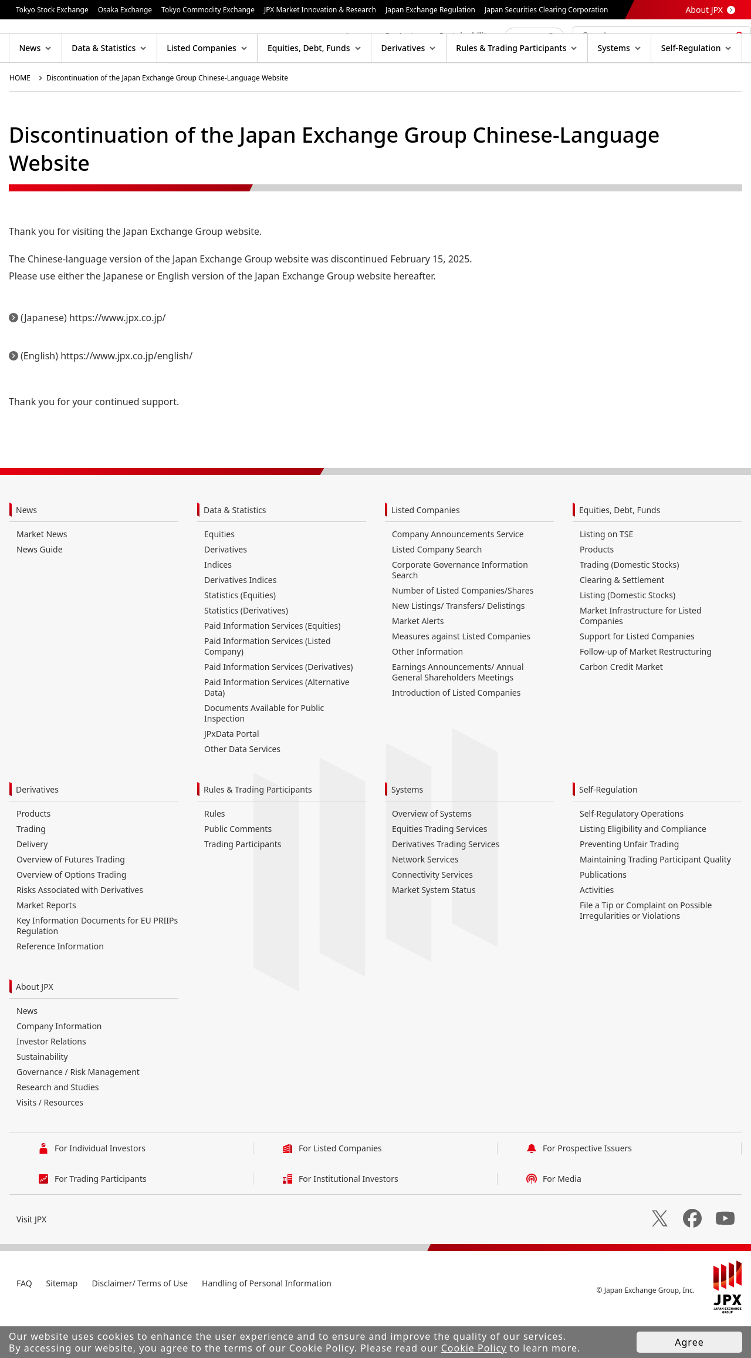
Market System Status (434, 927)
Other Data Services (242, 786)
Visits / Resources (49, 1139)
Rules (214, 851)
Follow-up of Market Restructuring (646, 689)
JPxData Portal (231, 771)
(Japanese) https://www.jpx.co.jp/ (93, 355)
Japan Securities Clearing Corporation (546, 10)
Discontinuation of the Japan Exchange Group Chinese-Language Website (167, 115)
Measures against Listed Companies (461, 673)
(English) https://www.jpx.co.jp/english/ (106, 393)
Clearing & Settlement (622, 617)
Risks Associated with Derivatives (79, 927)
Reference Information (60, 983)
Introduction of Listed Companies (456, 730)
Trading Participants (243, 881)
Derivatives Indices (240, 617)
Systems (407, 827)
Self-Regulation (608, 827)
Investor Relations (51, 1078)
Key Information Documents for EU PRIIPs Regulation (97, 963)
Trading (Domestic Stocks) (629, 602)
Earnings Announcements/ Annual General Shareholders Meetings (458, 709)
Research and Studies (57, 1124)
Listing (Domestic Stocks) (627, 632)
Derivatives (225, 586)
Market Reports (46, 942)
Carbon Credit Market (621, 704)
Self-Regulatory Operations (632, 851)
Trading (31, 866)
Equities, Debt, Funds (619, 547)
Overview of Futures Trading (70, 896)
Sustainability (42, 1094)
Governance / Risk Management (78, 1109)
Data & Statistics (235, 547)
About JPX (704, 9)
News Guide (39, 586)
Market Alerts (418, 658)
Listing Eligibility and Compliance (643, 866)
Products (597, 586)
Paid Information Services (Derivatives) (278, 704)
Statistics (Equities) (240, 632)
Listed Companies (425, 547)
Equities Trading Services (440, 866)
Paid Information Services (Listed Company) (267, 684)
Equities (219, 571)
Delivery (32, 881)
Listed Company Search (437, 586)
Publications (603, 912)
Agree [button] (689, 1342)
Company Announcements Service (458, 571)
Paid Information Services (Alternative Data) (277, 725)
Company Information (59, 1063)
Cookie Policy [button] (474, 1348)
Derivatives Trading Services (445, 881)
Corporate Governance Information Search (460, 607)
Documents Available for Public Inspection (264, 750)
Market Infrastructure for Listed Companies (641, 653)
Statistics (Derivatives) (246, 647)
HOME (20, 115)
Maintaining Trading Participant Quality (655, 896)
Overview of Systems (432, 851)
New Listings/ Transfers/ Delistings (458, 643)
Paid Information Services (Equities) (272, 663)
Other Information (427, 689)
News (26, 547)
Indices (218, 602)
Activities (597, 927)
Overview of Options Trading (71, 912)
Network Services (425, 896)
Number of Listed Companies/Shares (462, 627)
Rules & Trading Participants (258, 827)
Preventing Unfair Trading (629, 881)
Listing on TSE (606, 571)
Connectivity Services (432, 912)
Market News (41, 571)
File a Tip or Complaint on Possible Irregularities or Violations (646, 948)
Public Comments (238, 866)
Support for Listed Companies (637, 673)
